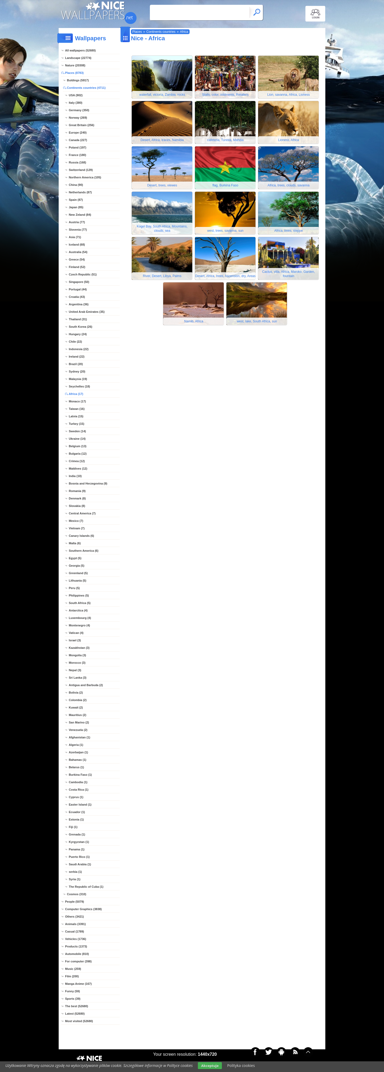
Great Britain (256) (81, 125)
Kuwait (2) (76, 707)
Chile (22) (75, 341)
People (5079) (74, 901)
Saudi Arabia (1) (80, 864)
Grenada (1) (77, 834)
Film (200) (72, 976)
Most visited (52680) (79, 1021)
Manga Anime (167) (78, 983)
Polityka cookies (241, 1065)
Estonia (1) (76, 819)
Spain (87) (76, 199)
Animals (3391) (75, 924)
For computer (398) (78, 961)
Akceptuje (209, 1065)
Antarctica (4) (78, 610)
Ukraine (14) (77, 438)
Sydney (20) (77, 371)
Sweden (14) (77, 431)
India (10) (75, 476)
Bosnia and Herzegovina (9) (88, 483)
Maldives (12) (78, 468)
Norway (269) (78, 117)
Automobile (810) (77, 953)
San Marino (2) (79, 722)
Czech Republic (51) (83, 274)
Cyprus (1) (76, 797)
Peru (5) (74, 588)
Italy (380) (75, 102)
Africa (184, 32)
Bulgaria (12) (78, 453)
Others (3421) (74, 916)
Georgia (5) (76, 565)
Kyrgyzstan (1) (79, 841)
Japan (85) (76, 207)
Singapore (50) (79, 281)
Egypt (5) (75, 558)
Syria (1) (74, 879)
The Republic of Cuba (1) (86, 886)
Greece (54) (77, 259)
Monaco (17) (77, 401)
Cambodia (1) (78, 782)
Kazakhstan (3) (79, 647)
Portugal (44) (78, 289)
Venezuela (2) (78, 729)
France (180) (77, 155)
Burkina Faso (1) (80, 774)
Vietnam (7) (77, 528)
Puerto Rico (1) (79, 856)
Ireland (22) (77, 356)
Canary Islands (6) (81, 535)
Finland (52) (77, 267)
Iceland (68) (77, 244)
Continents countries (160, 32)
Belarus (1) (76, 767)
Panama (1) (77, 849)
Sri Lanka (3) (77, 677)
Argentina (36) (79, 304)
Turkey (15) (76, 423)
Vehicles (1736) (75, 939)
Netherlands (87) (80, 192)
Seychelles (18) (79, 386)
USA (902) (76, 95)
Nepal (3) (75, 670)
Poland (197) (77, 147)
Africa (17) (76, 393)
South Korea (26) (80, 326)
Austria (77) (77, 222)
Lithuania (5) (77, 580)
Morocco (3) (77, 662)
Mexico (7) (76, 520)
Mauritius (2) (77, 715)
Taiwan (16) (77, 408)
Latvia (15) (76, 416)
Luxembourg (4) (80, 617)
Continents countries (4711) (86, 87)
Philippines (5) (79, 595)
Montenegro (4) (79, 625)
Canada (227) (78, 140)
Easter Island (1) (80, 804)
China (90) (76, 184)
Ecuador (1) (77, 812)
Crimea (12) (77, 461)
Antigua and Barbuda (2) (86, 685)
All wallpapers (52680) (80, 50)
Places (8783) (74, 72)
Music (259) (73, 968)
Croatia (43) (77, 296)
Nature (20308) (75, 65)
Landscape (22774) (78, 57)
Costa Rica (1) (78, 789)
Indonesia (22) (79, 349)
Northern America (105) (85, 177)
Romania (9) (77, 491)
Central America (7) (82, 513)
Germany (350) (79, 110)
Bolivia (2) (76, 692)
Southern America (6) (83, 550)
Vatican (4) (76, 632)
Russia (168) (77, 162)
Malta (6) (75, 543)
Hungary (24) (78, 334)
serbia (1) (75, 871)
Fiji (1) (73, 827)
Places (137, 32)
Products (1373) (76, 946)
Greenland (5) (78, 573)
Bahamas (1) (77, 759)
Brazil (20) (76, 364)
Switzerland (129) (81, 169)
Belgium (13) (77, 446)
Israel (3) (75, 640)
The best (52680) (76, 1006)
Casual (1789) (74, 931)
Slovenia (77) (78, 229)
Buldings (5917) (78, 80)
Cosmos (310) (76, 894)
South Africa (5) (80, 603)
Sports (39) (72, 998)
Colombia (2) (78, 700)
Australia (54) (78, 252)
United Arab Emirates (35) (87, 311)
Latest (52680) (75, 1013)
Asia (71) (75, 237)
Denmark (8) (77, 498)
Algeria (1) (76, 744)
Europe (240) (78, 132)
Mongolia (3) (77, 655)
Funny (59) (72, 991)
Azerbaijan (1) (78, 752)
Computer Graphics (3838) (83, 909)
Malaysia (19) (78, 379)
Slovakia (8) (77, 505)
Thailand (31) (78, 319)
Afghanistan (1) (79, 737)
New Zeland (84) (80, 214)
